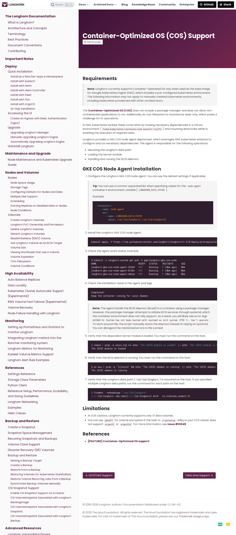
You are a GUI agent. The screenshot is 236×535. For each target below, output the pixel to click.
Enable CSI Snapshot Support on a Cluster (37, 493)
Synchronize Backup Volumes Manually (35, 483)
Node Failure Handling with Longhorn (34, 313)
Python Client (17, 385)
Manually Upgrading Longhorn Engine (34, 137)
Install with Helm (21, 86)
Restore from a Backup (25, 470)
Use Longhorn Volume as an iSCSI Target (36, 243)
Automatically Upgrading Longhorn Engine (37, 142)
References (14, 367)
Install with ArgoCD (22, 104)
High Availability (19, 273)
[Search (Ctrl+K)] (62, 5)
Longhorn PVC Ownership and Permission (36, 224)
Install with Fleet (20, 95)
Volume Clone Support (24, 444)
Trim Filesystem (20, 261)
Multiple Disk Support (24, 196)
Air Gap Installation (22, 109)
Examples (14, 408)
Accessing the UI (20, 113)
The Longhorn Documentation (30, 16)
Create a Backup (21, 465)
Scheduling (17, 201)
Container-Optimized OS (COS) (110, 110)
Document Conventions (25, 45)
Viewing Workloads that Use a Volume (34, 252)
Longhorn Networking (23, 402)
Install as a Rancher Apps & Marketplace (36, 76)
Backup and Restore (22, 421)
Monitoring (14, 321)
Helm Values (17, 413)
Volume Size (18, 247)
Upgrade (14, 127)
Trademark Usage (190, 516)
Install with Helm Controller (28, 90)
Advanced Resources (23, 528)
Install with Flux (20, 99)
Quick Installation (20, 72)
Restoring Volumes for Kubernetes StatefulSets (40, 474)
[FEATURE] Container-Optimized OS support (118, 441)
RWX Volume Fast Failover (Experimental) (37, 302)
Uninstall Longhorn (21, 146)
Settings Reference (21, 374)
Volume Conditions (22, 266)
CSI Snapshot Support (23, 488)
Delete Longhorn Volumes (27, 229)
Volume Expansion (22, 257)
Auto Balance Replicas (24, 280)
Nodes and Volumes (22, 172)
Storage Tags (19, 187)
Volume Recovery (20, 308)
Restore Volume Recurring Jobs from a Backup (40, 479)
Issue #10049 (176, 424)
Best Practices (18, 40)
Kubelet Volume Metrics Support (31, 354)
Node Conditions (20, 210)
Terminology (17, 34)
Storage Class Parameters (27, 380)
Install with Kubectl (22, 81)
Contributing (17, 51)
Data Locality (17, 285)
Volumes (14, 215)
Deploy (11, 66)
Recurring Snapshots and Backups (32, 439)
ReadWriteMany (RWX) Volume (30, 238)
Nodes (12, 178)
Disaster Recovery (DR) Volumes (31, 450)
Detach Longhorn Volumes (27, 234)
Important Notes (19, 58)
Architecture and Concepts (27, 28)
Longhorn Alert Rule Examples (28, 360)
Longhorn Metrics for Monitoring (30, 349)
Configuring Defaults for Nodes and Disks (36, 192)
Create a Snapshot (21, 427)
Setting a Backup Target (26, 460)
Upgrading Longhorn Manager (29, 132)
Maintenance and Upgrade (28, 153)
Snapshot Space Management (30, 433)
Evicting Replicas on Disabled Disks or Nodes (38, 206)
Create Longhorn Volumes (27, 220)
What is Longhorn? (21, 22)
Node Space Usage (22, 183)
